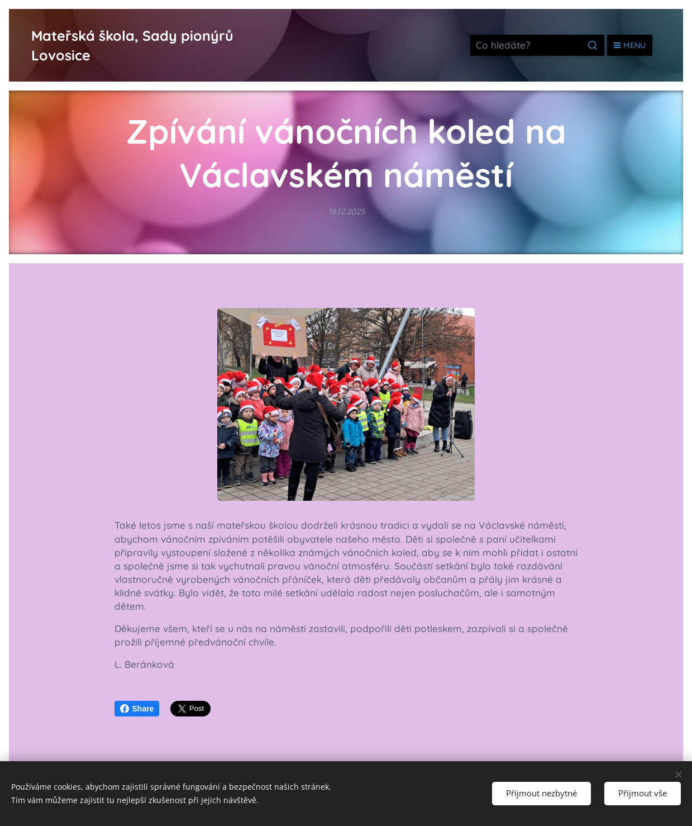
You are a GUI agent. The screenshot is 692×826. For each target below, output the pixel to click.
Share (137, 708)
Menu (630, 45)
